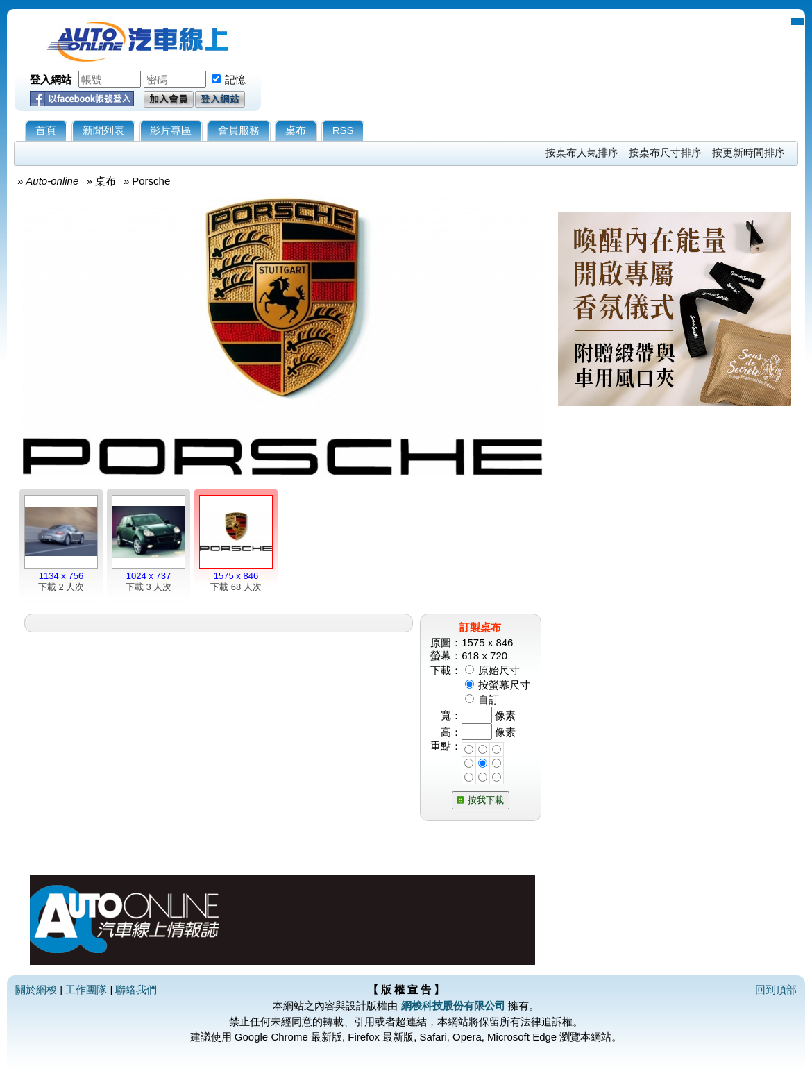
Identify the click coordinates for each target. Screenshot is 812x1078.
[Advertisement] (674, 581)
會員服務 (239, 130)
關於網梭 (36, 989)
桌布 (295, 130)
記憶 (235, 79)
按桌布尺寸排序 (665, 152)
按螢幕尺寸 (504, 685)
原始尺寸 (499, 670)
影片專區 (171, 130)
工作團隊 (86, 989)
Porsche (151, 181)
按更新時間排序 (748, 152)
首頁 (45, 130)
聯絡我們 (136, 989)
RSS (343, 130)
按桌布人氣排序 (581, 152)
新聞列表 (103, 130)
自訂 (488, 699)
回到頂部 (776, 989)
